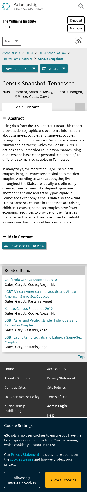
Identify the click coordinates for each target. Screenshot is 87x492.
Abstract (16, 118)
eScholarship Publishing (15, 408)
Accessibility (56, 368)
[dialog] (43, 455)
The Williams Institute (17, 59)
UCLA (6, 27)
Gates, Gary (13, 330)
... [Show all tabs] (80, 107)
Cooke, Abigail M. (41, 284)
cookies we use (21, 459)
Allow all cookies (63, 480)
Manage (74, 28)
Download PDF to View (26, 245)
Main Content (27, 107)
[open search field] (81, 6)
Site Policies (56, 387)
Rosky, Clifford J (55, 91)
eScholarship (11, 53)
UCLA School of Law (52, 53)
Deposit (76, 20)
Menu (9, 41)
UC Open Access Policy (22, 396)
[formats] (34, 68)
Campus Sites (15, 387)
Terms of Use (57, 396)
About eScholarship (20, 378)
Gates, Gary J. (15, 284)
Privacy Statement (61, 378)
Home (9, 368)
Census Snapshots (50, 59)
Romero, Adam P (28, 91)
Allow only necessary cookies (22, 480)
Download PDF (16, 68)
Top (81, 356)
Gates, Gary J (39, 96)
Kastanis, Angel (40, 301)
